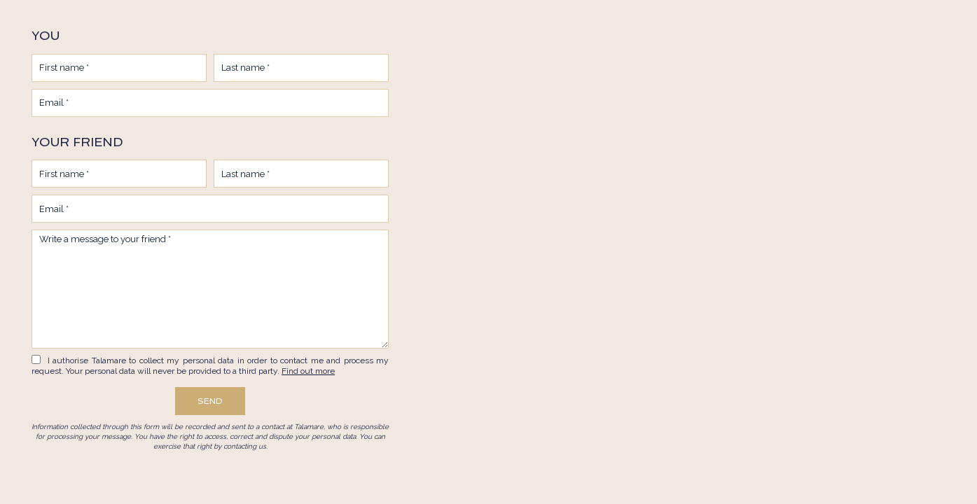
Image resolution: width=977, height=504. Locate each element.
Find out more (308, 371)
